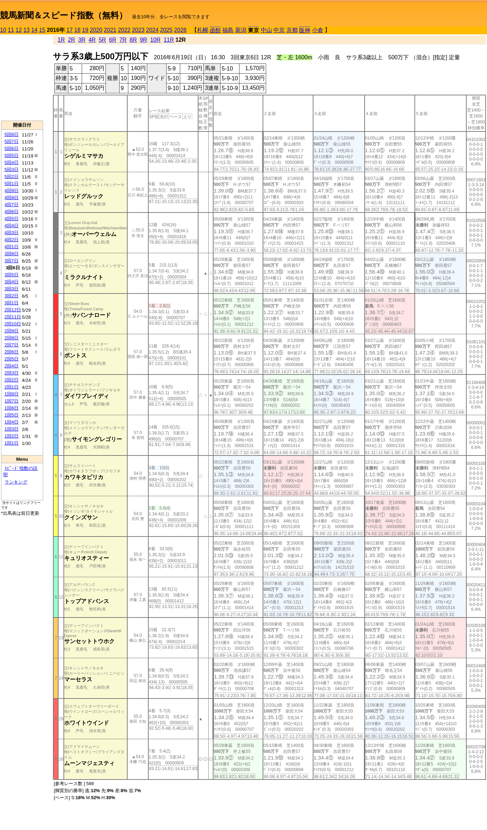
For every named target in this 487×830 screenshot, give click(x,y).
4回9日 (12, 190)
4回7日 (12, 204)
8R (133, 40)
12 (19, 30)
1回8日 (12, 394)
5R (102, 40)
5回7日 (12, 141)
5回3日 (12, 169)
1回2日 (12, 436)
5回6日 (12, 148)
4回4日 (12, 225)
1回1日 (12, 443)
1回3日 (12, 429)
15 (42, 30)
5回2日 (12, 176)
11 (11, 30)
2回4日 (12, 366)
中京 (279, 30)
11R (169, 40)
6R (112, 40)
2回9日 (12, 330)
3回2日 (12, 295)
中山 (266, 30)
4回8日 (12, 197)
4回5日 (12, 218)
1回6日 (12, 408)
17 (70, 30)
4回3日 (12, 232)
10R (155, 40)
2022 (124, 30)
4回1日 (12, 246)
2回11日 (13, 316)
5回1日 (12, 183)
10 (3, 30)
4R (91, 40)
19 (85, 30)
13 (26, 30)
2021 (110, 30)
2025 (166, 30)
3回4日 (12, 281)
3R (81, 40)
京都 (292, 30)
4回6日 (12, 211)
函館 (215, 30)
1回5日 (12, 415)
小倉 (317, 30)
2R (71, 40)
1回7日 (12, 401)
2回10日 (13, 323)
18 (77, 30)
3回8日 (12, 253)
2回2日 (12, 380)
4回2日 (12, 239)
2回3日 (12, 373)
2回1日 (12, 387)
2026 (180, 30)
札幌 (202, 30)
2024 (152, 30)
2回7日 (12, 344)
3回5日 (12, 274)
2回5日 (12, 359)
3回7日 (12, 260)
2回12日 (13, 309)
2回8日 (12, 337)
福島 (228, 30)
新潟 (240, 30)
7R (122, 40)
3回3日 (12, 288)
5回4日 (12, 162)
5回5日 (12, 155)
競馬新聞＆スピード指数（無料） (63, 15)
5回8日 (12, 134)
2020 (96, 30)
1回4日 (12, 422)
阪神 (304, 30)
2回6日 (12, 352)
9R (143, 40)
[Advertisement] (22, 77)
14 (34, 30)
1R (61, 40)
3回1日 (12, 302)
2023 (138, 30)
